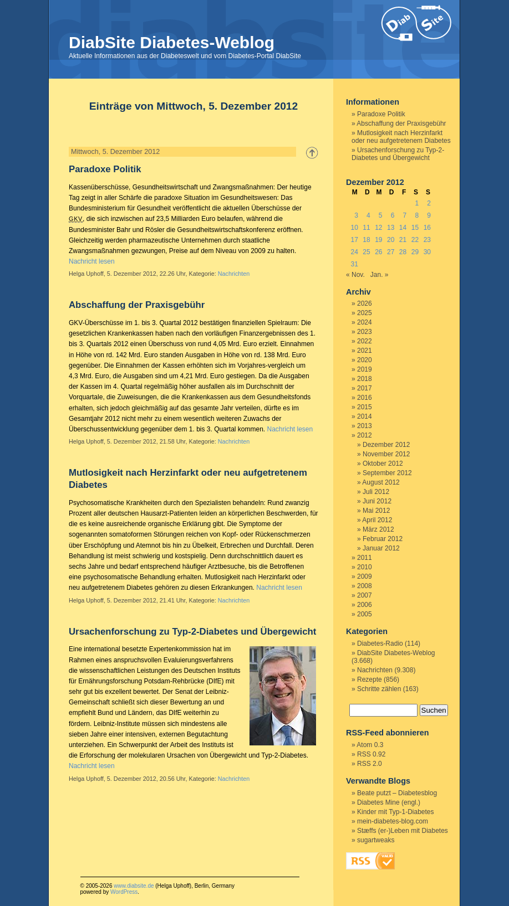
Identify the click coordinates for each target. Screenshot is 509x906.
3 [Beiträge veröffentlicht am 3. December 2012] (356, 215)
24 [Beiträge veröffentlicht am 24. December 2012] (354, 252)
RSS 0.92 (371, 754)
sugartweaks (375, 840)
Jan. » (379, 275)
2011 (364, 558)
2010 (364, 567)
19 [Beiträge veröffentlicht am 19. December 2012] (378, 240)
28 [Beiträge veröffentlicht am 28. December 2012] (402, 252)
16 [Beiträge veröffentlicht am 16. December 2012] (427, 227)
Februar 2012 (383, 539)
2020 (364, 360)
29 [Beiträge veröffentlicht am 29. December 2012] (415, 252)
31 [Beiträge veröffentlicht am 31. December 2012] (354, 264)
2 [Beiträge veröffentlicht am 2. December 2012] (429, 203)
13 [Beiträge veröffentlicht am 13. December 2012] (390, 227)
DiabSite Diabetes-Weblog (171, 42)
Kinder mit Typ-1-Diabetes (395, 812)
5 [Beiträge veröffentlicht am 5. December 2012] (381, 215)
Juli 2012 (376, 492)
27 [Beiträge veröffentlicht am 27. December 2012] (390, 252)
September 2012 (387, 473)
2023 (364, 332)
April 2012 (377, 520)
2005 (364, 614)
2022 (364, 341)
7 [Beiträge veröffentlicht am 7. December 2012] (405, 215)
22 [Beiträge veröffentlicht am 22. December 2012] (415, 240)
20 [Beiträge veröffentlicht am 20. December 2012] (390, 240)
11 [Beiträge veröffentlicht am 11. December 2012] (366, 227)
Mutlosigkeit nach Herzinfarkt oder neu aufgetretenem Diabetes (401, 137)
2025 (364, 313)
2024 (364, 322)
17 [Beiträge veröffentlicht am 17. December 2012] (354, 240)
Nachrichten (234, 273)
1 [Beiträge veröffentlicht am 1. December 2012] (417, 203)
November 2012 (386, 454)
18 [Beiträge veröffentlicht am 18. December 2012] (366, 240)
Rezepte (369, 679)
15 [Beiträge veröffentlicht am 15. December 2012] (415, 227)
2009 (364, 576)
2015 (364, 407)
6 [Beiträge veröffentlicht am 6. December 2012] (393, 215)
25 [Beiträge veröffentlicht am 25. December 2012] (366, 252)
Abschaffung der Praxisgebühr (137, 305)
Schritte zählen (379, 689)
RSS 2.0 (369, 764)
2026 (364, 303)
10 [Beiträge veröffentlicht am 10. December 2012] (354, 227)
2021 (364, 350)
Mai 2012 (376, 510)
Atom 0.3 (370, 745)
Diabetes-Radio (380, 643)
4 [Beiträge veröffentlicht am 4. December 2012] (368, 215)
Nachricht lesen (92, 261)
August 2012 (380, 482)
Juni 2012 (377, 501)
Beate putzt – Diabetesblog (397, 793)
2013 (364, 426)
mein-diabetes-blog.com (392, 821)
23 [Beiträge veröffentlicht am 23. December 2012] (427, 240)
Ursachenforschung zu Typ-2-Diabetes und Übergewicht (192, 631)
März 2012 (378, 529)
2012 (364, 435)
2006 (364, 605)
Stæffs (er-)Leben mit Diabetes (402, 831)
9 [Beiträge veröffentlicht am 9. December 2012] (429, 215)
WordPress (124, 892)
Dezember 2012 (386, 445)
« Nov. (355, 275)
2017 (364, 388)
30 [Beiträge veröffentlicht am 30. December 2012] (427, 252)
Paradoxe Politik (105, 169)
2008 (364, 586)
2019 (364, 369)
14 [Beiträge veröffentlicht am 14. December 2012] (402, 227)
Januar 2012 (381, 548)
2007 (364, 595)
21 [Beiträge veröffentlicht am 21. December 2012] (402, 240)
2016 (364, 397)
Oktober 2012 (383, 463)
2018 (364, 379)
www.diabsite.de (134, 886)
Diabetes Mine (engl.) (388, 802)
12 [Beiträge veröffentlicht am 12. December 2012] (378, 227)
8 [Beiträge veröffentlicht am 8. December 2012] (417, 215)
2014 (364, 416)
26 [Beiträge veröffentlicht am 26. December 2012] (378, 252)
